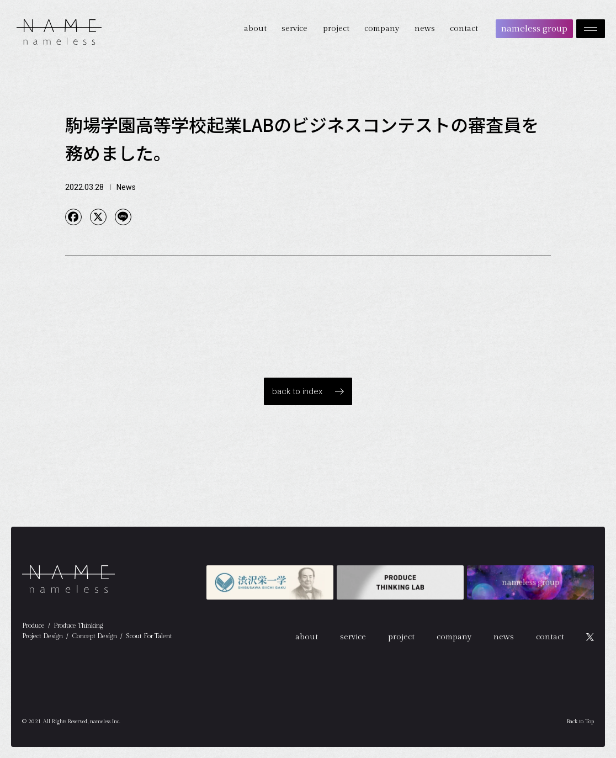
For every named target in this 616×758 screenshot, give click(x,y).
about (255, 28)
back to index (297, 391)
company (381, 28)
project (336, 28)
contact (464, 28)
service (294, 28)
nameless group (534, 28)
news (425, 28)
